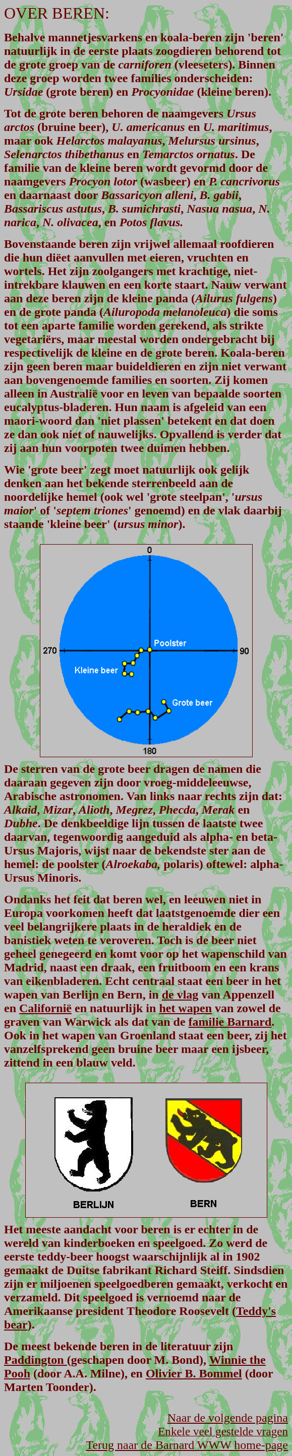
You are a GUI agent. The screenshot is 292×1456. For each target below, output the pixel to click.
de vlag (180, 994)
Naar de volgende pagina (227, 1417)
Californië (45, 1008)
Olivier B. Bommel (194, 1373)
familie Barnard (230, 1021)
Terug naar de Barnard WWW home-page (187, 1444)
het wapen (185, 1008)
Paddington (35, 1359)
